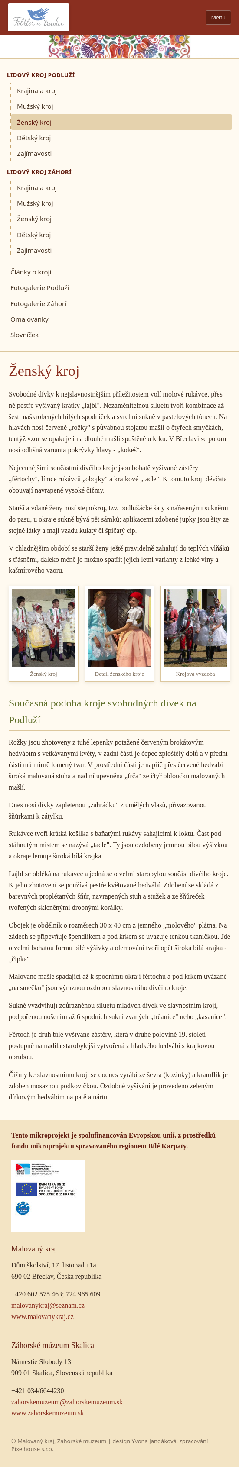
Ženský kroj (34, 122)
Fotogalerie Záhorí (38, 303)
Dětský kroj (34, 137)
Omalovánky (29, 319)
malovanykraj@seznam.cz (48, 1305)
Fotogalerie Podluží (39, 287)
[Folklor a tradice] (38, 17)
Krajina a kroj (37, 90)
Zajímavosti (34, 153)
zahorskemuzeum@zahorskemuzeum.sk (67, 1402)
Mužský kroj (35, 106)
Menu (218, 17)
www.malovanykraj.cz (42, 1316)
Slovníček (24, 334)
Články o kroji (30, 272)
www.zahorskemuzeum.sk (47, 1413)
